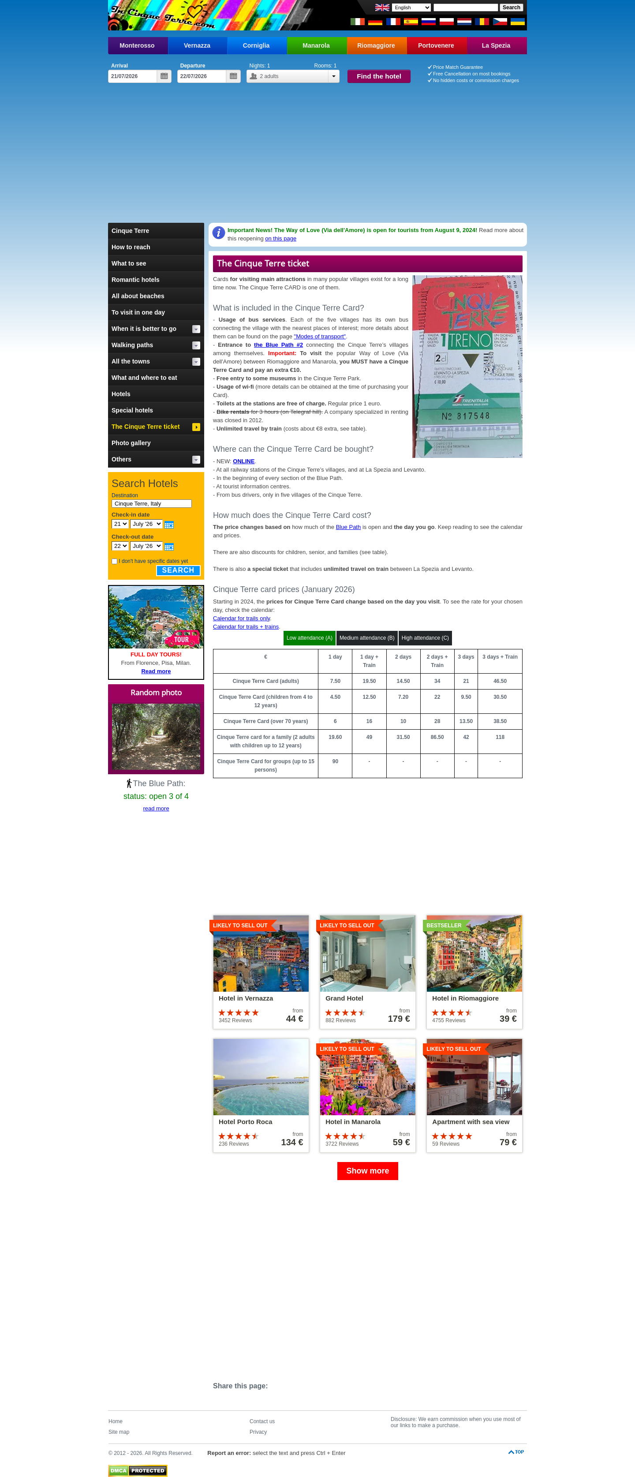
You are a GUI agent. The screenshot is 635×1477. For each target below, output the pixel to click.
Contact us (262, 1421)
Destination (125, 495)
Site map (118, 1432)
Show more (367, 1170)
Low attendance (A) (309, 638)
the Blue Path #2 (278, 344)
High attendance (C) (425, 638)
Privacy (258, 1432)
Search (178, 570)
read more (156, 808)
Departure (192, 66)
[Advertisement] (317, 156)
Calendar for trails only (241, 618)
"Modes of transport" (320, 336)
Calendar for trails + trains (246, 626)
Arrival (119, 66)
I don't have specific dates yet (153, 561)
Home (115, 1421)
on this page (280, 238)
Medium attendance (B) (367, 638)
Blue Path (348, 527)
